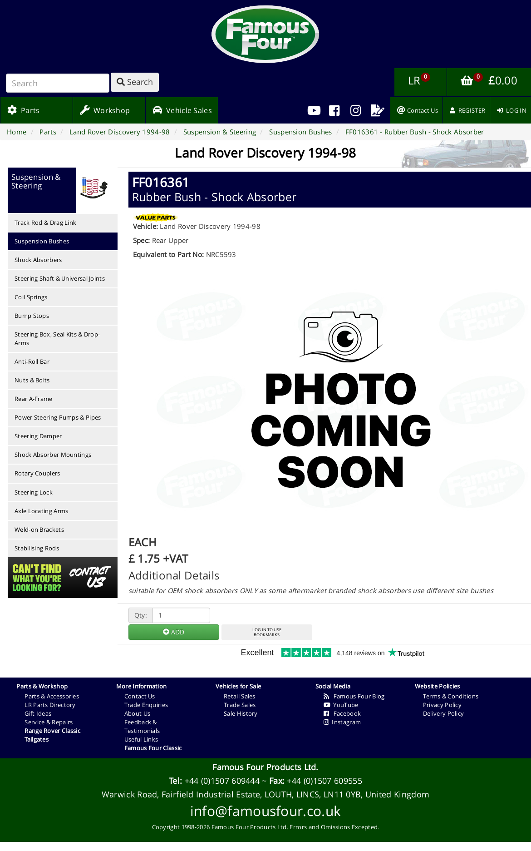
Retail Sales (240, 696)
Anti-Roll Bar (32, 361)
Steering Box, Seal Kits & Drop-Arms (57, 338)
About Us (137, 713)
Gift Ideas (38, 713)
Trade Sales (240, 705)
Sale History (241, 713)
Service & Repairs (49, 722)
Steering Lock (34, 492)
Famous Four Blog (354, 696)
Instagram (342, 722)
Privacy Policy (442, 705)
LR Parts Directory (50, 705)
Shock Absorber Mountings (53, 454)
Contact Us (139, 696)
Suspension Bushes (42, 241)
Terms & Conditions (450, 696)
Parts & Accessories (52, 696)
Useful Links (141, 739)
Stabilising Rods (37, 548)
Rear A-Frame (34, 399)
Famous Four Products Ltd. (265, 767)
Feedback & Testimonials (142, 726)
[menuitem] (334, 110)
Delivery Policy (443, 713)
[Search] (57, 83)
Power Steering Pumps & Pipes (58, 417)
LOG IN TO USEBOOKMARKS (266, 632)
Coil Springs (31, 297)
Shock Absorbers (38, 260)
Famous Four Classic (153, 748)
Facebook (342, 713)
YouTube (341, 705)
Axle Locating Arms (41, 511)
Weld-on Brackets (39, 529)
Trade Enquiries (146, 705)
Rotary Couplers (37, 473)
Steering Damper (38, 436)
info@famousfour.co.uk (265, 811)
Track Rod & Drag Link (45, 222)
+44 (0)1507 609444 (222, 780)
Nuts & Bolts (32, 380)
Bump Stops (32, 316)
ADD (173, 632)
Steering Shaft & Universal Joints (60, 278)
